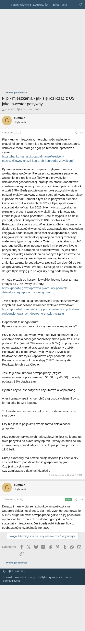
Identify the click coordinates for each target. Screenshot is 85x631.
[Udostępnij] (76, 132)
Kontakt (7, 577)
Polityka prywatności (50, 577)
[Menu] (5, 5)
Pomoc (69, 577)
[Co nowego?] (73, 4)
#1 (81, 132)
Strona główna (11, 580)
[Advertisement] (38, 49)
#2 (81, 499)
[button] (4, 571)
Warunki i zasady (25, 577)
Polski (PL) (17, 571)
